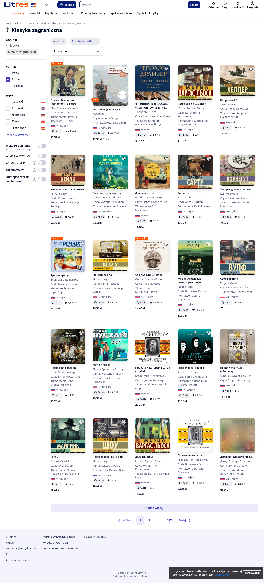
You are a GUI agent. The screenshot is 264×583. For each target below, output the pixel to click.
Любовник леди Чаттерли (237, 457)
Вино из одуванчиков (107, 193)
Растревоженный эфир (108, 457)
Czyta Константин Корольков (189, 114)
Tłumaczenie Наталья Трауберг (106, 379)
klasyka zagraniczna (22, 52)
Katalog (66, 5)
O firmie (11, 536)
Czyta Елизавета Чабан (234, 287)
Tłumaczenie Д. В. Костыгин (110, 122)
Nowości (34, 13)
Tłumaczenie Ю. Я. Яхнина (194, 206)
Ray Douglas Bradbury (107, 197)
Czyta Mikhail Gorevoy (233, 465)
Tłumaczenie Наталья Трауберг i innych (64, 118)
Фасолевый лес (145, 193)
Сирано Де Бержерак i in (235, 376)
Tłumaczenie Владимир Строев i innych (192, 382)
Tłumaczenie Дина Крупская (189, 297)
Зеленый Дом (144, 457)
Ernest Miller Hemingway (150, 375)
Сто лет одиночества (149, 275)
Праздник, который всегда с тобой (152, 369)
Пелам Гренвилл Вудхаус (109, 369)
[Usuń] (63, 41)
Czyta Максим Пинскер (65, 284)
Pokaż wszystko (17, 135)
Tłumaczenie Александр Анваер (65, 204)
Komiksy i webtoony (93, 13)
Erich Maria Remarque (64, 279)
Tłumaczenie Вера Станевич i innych (62, 382)
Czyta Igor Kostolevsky (149, 380)
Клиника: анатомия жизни (68, 189)
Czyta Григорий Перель (193, 376)
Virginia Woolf (228, 283)
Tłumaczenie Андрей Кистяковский (233, 115)
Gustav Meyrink (60, 461)
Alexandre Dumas (189, 372)
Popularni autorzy (95, 536)
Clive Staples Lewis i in (64, 108)
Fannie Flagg (186, 286)
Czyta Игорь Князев (63, 112)
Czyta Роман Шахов (63, 198)
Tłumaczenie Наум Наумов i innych (152, 475)
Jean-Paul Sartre (188, 197)
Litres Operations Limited (132, 573)
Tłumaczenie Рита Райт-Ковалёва (235, 204)
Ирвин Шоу (100, 279)
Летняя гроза (101, 365)
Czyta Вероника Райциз (193, 291)
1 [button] (140, 520)
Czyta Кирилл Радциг (106, 118)
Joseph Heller (228, 104)
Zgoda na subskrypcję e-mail (60, 548)
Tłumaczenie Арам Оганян (109, 206)
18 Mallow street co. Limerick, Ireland (132, 576)
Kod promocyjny (14, 13)
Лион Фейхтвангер (63, 372)
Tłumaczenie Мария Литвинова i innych (232, 471)
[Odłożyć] (81, 69)
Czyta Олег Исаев (62, 465)
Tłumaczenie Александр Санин (108, 289)
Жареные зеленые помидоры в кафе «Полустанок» (189, 280)
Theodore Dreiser (146, 112)
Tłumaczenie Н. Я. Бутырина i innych (146, 289)
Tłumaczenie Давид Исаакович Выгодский (65, 471)
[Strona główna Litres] (20, 5)
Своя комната (229, 278)
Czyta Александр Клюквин (109, 373)
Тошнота (183, 193)
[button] (59, 41)
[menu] (45, 4)
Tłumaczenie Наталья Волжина (191, 470)
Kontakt (10, 542)
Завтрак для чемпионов (235, 189)
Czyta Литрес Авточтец (235, 380)
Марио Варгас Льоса (191, 108)
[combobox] (133, 4)
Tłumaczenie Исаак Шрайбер (62, 290)
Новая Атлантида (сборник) (231, 369)
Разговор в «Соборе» (192, 104)
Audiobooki (69, 13)
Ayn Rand (98, 113)
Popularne (51, 13)
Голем (55, 457)
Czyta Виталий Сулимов (65, 376)
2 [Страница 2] (149, 520)
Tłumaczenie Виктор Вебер (110, 470)
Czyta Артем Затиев (190, 202)
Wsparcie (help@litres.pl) (21, 548)
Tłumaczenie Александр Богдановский (193, 122)
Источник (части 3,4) (106, 109)
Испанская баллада (63, 367)
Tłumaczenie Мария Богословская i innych (149, 122)
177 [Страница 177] (169, 520)
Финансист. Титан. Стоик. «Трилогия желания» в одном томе (151, 105)
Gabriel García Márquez (150, 279)
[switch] (42, 146)
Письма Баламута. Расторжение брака (63, 101)
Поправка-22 (228, 100)
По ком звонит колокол (193, 455)
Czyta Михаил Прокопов (108, 202)
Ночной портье (103, 275)
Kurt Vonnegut (229, 193)
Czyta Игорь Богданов (234, 109)
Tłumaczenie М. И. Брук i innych (150, 386)
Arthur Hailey (59, 193)
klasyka (12, 46)
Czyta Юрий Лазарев (106, 283)
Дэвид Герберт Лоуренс (235, 461)
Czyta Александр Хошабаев (152, 116)
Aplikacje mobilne (121, 13)
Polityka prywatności (55, 542)
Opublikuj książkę (147, 13)
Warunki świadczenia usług (58, 536)
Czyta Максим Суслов (106, 465)
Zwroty (10, 554)
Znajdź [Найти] (194, 4)
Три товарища (60, 275)
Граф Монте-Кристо (191, 367)
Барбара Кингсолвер (149, 197)
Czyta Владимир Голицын (236, 198)
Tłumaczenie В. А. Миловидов (146, 208)
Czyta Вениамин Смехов (193, 464)
